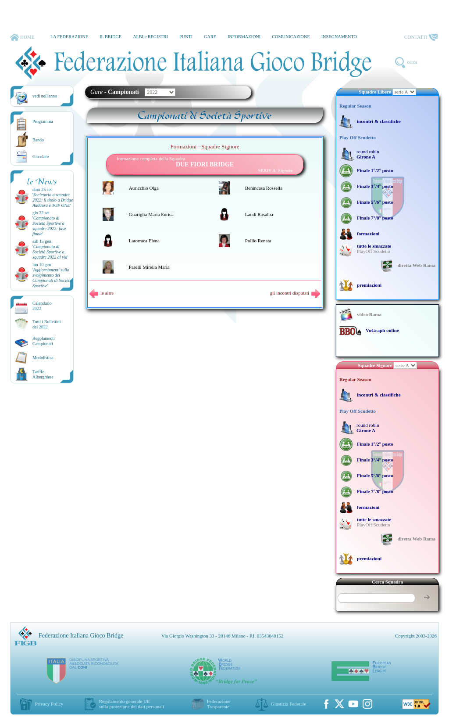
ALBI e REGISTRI (150, 36)
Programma (42, 121)
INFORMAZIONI (244, 36)
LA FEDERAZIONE (69, 36)
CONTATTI (421, 37)
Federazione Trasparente (219, 704)
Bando (38, 139)
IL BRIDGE (110, 36)
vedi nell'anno (44, 96)
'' (52, 200)
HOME (22, 37)
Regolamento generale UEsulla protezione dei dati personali (131, 704)
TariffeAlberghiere (42, 374)
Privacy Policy (49, 703)
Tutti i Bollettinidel (46, 324)
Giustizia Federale (288, 703)
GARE (210, 36)
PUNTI (185, 36)
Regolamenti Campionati (43, 341)
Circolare (40, 156)
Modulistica (42, 357)
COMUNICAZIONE (291, 36)
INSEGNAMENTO (339, 36)
